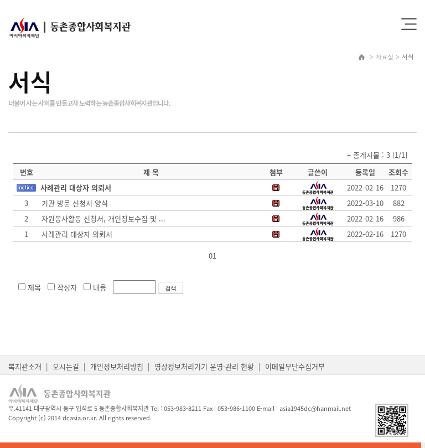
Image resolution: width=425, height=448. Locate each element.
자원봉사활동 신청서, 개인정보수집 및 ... (103, 218)
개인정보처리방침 (116, 366)
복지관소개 (25, 366)
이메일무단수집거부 (295, 366)
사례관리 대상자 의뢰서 (75, 187)
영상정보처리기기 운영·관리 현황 (204, 366)
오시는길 (66, 366)
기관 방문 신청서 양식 (75, 203)
